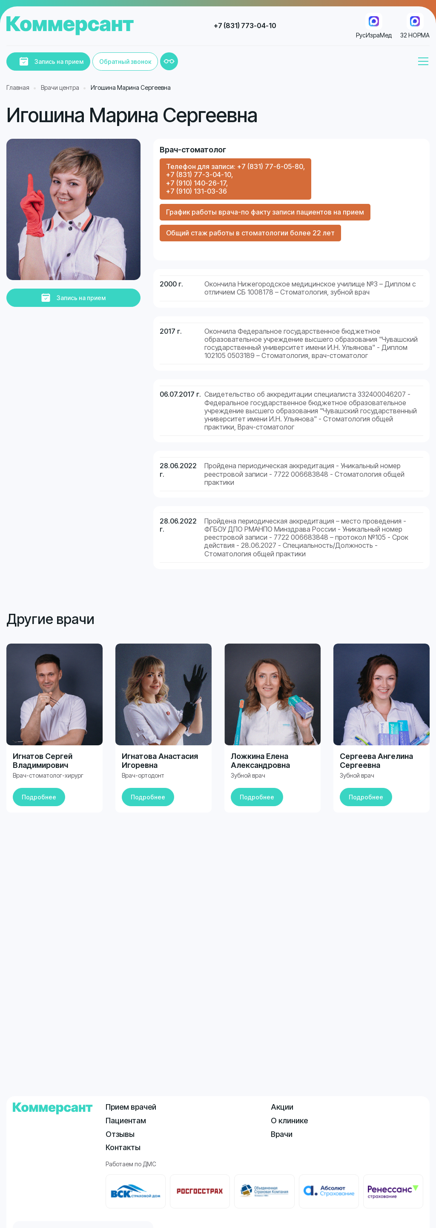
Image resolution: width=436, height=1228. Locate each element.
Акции (282, 1106)
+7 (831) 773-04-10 (245, 26)
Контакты (123, 1147)
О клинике (289, 1120)
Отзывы (120, 1134)
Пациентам (126, 1120)
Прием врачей (131, 1106)
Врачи (282, 1134)
